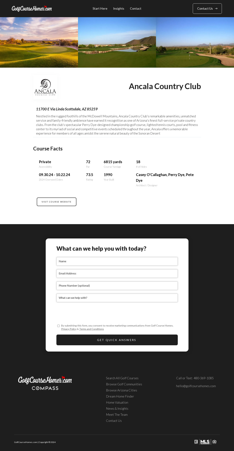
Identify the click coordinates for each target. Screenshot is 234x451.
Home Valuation (117, 402)
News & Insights (117, 408)
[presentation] (83, 313)
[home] (32, 8)
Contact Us (114, 421)
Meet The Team (117, 414)
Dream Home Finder (120, 396)
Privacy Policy (68, 328)
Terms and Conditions (91, 328)
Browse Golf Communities (124, 384)
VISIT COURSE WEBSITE (57, 201)
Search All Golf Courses (122, 378)
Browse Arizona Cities (121, 390)
